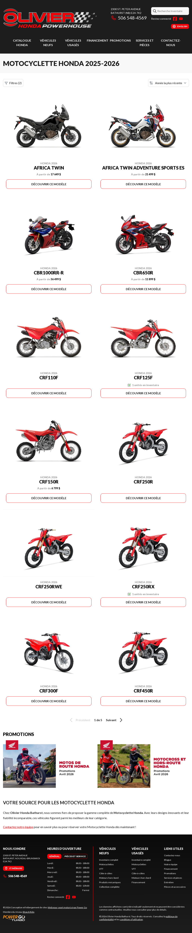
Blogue (167, 859)
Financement (97, 40)
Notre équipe (170, 864)
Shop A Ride (28, 912)
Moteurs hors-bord (108, 877)
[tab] (54, 856)
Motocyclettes (106, 864)
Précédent (79, 720)
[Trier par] (168, 83)
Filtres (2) (13, 83)
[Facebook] (175, 18)
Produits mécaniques (110, 882)
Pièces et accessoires (175, 886)
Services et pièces (173, 877)
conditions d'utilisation (131, 919)
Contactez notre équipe (18, 827)
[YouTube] (181, 18)
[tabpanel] (68, 877)
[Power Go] (45, 918)
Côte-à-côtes (105, 873)
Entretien (169, 882)
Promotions (120, 40)
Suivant (115, 720)
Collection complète (109, 886)
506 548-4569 (129, 17)
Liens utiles (173, 848)
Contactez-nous (172, 855)
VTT (101, 868)
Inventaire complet (108, 859)
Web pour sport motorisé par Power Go (67, 907)
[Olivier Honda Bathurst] (50, 18)
